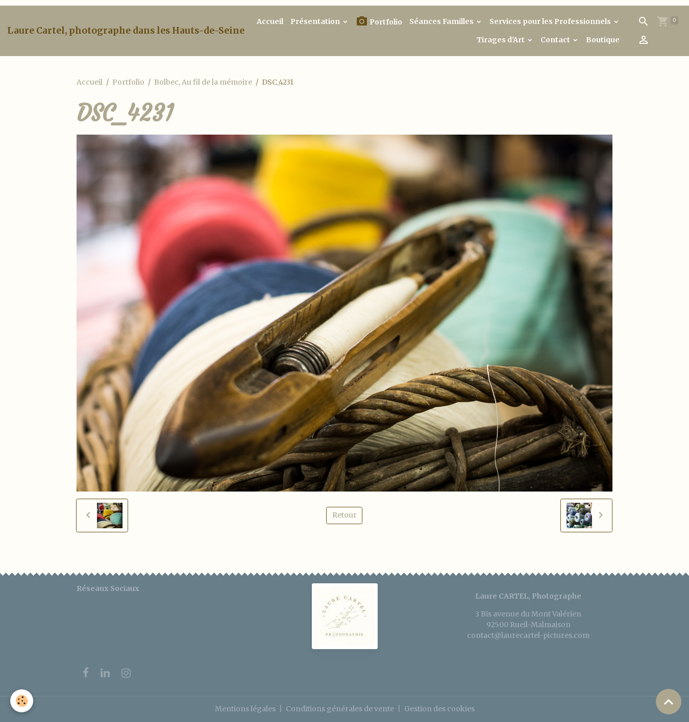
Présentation (315, 21)
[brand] (125, 30)
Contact (556, 39)
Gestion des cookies (439, 708)
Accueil (270, 21)
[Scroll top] (668, 701)
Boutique (603, 39)
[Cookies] (21, 700)
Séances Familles (442, 21)
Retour (344, 515)
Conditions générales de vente (340, 708)
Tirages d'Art (501, 39)
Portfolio (379, 21)
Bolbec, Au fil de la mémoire (203, 82)
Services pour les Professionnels (550, 21)
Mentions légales (245, 708)
